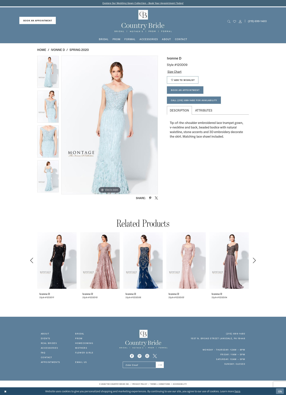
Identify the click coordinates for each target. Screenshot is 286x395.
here (237, 391)
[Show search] (229, 21)
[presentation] (57, 260)
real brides (49, 343)
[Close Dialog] (5, 391)
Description (179, 110)
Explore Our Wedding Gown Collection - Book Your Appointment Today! (143, 3)
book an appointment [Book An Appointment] (37, 20)
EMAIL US (81, 362)
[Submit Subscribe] (160, 365)
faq (43, 352)
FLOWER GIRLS (84, 352)
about (45, 333)
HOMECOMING (84, 343)
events (45, 338)
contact (46, 357)
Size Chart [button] (174, 71)
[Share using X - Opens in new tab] (156, 197)
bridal (79, 333)
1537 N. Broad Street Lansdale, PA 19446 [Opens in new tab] (218, 338)
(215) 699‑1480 (235, 333)
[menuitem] (37, 20)
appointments (50, 362)
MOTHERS (81, 347)
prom (79, 338)
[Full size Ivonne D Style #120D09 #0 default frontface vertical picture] (109, 125)
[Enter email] (143, 365)
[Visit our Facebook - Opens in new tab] (132, 356)
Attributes (203, 110)
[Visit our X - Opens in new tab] (155, 356)
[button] (240, 21)
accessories (49, 347)
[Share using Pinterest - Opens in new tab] (150, 197)
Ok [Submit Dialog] (280, 391)
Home (41, 49)
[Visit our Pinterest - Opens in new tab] (140, 356)
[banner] (143, 21)
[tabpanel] (48, 73)
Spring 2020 (79, 49)
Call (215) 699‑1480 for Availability (194, 100)
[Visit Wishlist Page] (234, 21)
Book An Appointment (185, 90)
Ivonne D (58, 49)
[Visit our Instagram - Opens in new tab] (147, 356)
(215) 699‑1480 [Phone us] (257, 21)
